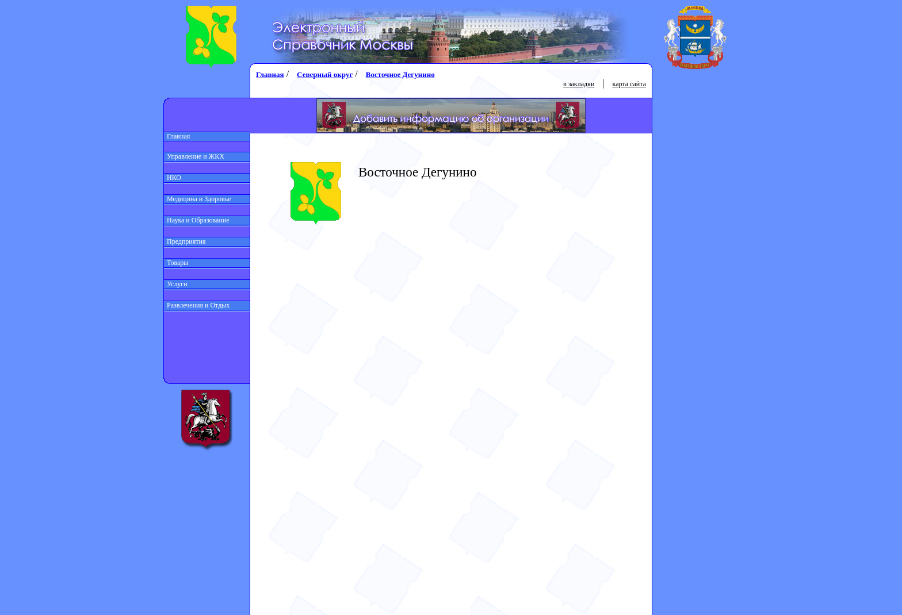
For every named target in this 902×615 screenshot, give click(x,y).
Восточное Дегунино (400, 74)
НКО (172, 178)
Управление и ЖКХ (194, 156)
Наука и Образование (197, 220)
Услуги (176, 284)
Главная (177, 136)
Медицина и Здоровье (197, 199)
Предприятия (185, 241)
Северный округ (325, 74)
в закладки (578, 84)
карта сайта (629, 84)
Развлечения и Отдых (197, 305)
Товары (176, 263)
